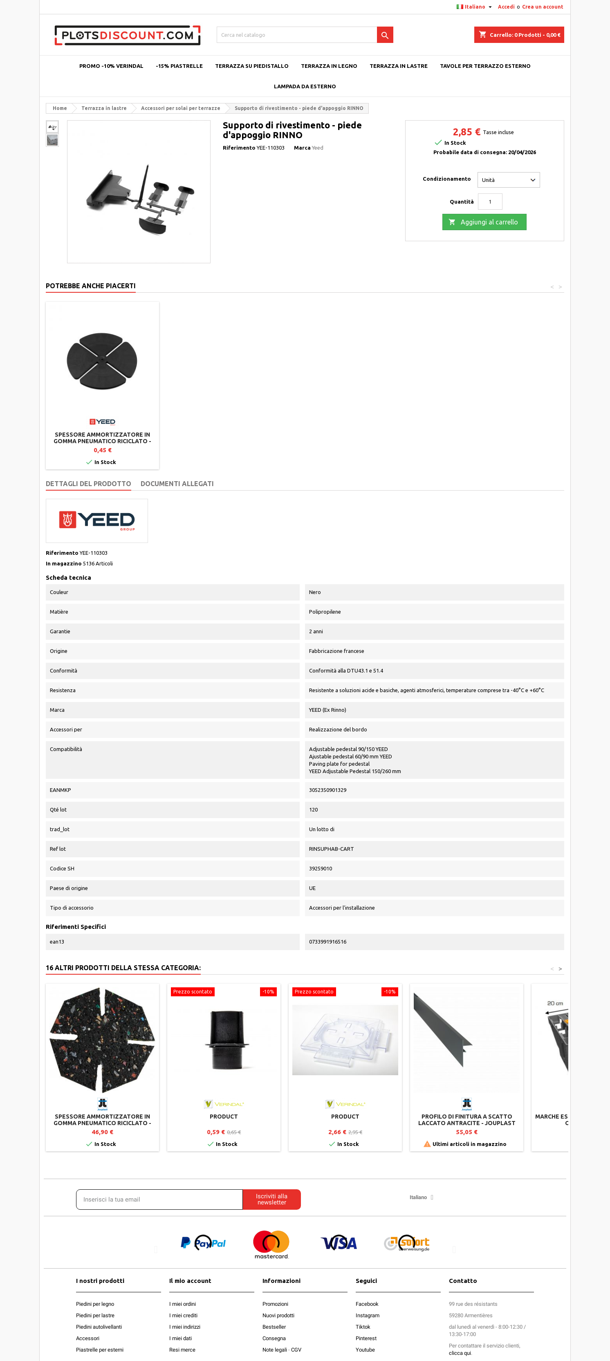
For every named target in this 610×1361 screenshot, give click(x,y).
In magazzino (64, 563)
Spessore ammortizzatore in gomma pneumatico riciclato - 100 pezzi (345, 441)
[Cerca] (305, 35)
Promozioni (275, 1304)
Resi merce (182, 1350)
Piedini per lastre (95, 1315)
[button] (156, 1249)
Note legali (274, 1350)
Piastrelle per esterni (99, 1350)
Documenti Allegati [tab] (177, 483)
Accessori (87, 1338)
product (224, 1116)
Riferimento (239, 147)
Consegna (274, 1338)
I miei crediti (183, 1315)
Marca (302, 147)
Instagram (367, 1315)
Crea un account (542, 6)
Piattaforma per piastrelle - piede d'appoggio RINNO (224, 437)
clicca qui (460, 1353)
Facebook (367, 1304)
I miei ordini (182, 1304)
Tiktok (363, 1327)
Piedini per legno (95, 1304)
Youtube (365, 1350)
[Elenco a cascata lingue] (475, 7)
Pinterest (366, 1338)
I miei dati (180, 1338)
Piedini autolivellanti (99, 1327)
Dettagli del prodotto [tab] (88, 483)
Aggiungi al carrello (483, 222)
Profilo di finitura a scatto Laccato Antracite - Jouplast (467, 1119)
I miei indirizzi (184, 1327)
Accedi (506, 6)
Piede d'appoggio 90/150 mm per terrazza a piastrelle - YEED (102, 437)
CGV (296, 1350)
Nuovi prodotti (278, 1315)
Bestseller (274, 1327)
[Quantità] (490, 201)
